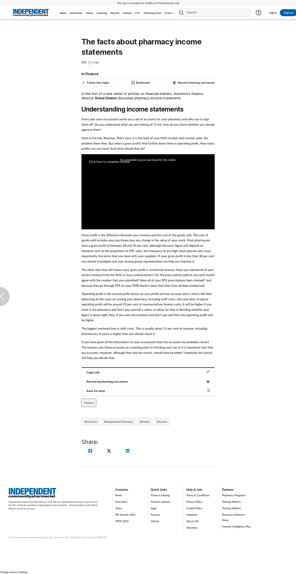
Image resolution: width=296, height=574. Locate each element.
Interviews (121, 501)
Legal (153, 508)
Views (118, 508)
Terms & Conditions (197, 495)
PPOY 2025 (122, 521)
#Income (162, 421)
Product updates (160, 501)
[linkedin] (127, 451)
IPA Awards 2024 (125, 514)
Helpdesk (191, 514)
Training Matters (231, 501)
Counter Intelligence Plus (236, 526)
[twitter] (109, 451)
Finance (88, 402)
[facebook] (90, 451)
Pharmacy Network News (233, 517)
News (118, 495)
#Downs (145, 421)
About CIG (192, 521)
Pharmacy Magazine (233, 495)
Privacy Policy (194, 501)
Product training (160, 495)
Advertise (191, 527)
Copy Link (148, 372)
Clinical (155, 521)
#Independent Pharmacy (118, 421)
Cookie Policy (194, 508)
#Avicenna (90, 421)
